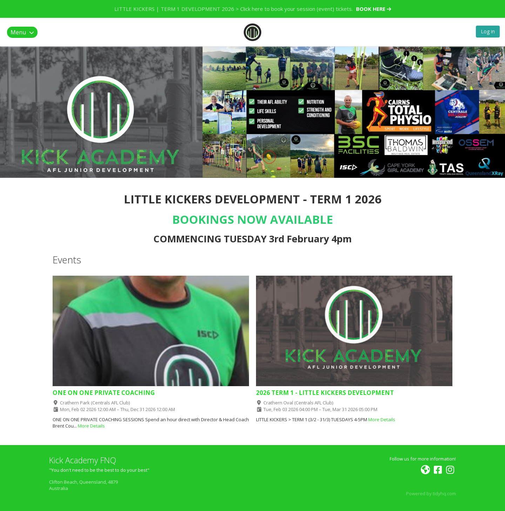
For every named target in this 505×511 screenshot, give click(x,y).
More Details (91, 426)
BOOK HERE (373, 8)
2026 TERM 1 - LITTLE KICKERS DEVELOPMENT (325, 393)
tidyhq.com (444, 493)
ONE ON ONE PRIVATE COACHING (104, 393)
